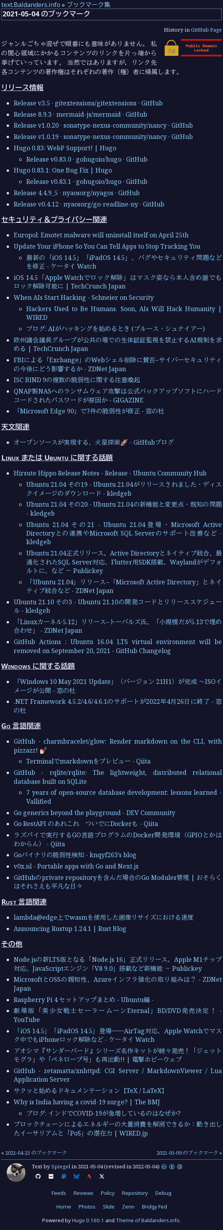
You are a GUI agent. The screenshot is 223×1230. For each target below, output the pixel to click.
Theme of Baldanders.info (148, 1220)
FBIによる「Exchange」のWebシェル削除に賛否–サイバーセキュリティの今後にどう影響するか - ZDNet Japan (118, 364)
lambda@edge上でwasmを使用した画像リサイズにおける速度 (104, 917)
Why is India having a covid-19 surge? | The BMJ (87, 1102)
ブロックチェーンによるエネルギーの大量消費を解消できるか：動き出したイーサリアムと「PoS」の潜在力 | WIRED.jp (118, 1128)
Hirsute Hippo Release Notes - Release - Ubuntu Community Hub (110, 473)
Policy (108, 1192)
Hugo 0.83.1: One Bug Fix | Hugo (63, 170)
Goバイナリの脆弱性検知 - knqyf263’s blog (75, 855)
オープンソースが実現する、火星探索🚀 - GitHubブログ (94, 442)
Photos (87, 1206)
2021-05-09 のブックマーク (187, 1152)
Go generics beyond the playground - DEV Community (94, 812)
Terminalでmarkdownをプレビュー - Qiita (88, 761)
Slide (109, 1206)
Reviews (84, 1192)
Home (63, 1206)
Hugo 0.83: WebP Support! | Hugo (65, 148)
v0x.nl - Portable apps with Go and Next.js (76, 866)
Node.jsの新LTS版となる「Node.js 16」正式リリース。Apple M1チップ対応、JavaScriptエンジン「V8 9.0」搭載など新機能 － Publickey (118, 963)
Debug (163, 1192)
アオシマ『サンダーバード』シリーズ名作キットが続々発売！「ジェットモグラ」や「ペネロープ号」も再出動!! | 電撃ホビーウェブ (118, 1055)
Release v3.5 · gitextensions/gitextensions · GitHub (88, 103)
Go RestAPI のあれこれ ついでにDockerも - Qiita (86, 823)
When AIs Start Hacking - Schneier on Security (84, 297)
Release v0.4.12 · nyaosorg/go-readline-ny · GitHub (89, 204)
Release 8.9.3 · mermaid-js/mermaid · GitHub (80, 114)
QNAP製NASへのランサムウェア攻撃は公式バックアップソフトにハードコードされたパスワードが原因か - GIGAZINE (118, 395)
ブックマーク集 (88, 4)
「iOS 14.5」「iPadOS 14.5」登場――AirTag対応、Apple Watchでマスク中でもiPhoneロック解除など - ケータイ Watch (118, 1035)
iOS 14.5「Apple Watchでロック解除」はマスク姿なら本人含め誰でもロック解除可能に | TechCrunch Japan (118, 281)
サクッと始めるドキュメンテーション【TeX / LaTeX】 (91, 1090)
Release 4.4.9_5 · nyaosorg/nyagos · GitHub (77, 193)
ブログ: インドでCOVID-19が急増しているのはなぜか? (103, 1113)
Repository (135, 1192)
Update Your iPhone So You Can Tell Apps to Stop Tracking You (107, 246)
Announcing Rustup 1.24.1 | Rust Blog (70, 928)
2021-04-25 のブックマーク (36, 1152)
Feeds (59, 1192)
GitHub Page (206, 29)
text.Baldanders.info (30, 4)
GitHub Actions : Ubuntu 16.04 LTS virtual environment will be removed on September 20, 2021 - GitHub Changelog (118, 646)
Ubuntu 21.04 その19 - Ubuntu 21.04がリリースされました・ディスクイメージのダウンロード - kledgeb (124, 488)
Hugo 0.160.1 (88, 1220)
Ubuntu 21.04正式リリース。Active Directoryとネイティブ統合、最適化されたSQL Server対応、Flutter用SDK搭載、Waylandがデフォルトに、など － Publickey (124, 562)
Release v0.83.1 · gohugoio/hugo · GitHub (86, 181)
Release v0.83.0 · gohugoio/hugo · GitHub (86, 159)
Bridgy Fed (154, 1206)
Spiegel (60, 1166)
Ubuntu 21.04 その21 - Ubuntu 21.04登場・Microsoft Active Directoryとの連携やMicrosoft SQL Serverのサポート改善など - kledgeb (124, 533)
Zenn (128, 1206)
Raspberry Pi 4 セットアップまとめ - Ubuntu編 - (84, 999)
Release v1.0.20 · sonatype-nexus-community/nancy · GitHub (103, 125)
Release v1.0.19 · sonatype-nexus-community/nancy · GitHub (103, 136)
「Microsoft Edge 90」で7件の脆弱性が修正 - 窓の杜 (89, 411)
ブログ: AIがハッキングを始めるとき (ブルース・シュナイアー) (115, 328)
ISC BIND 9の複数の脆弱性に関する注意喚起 (77, 380)
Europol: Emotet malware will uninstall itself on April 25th (101, 235)
